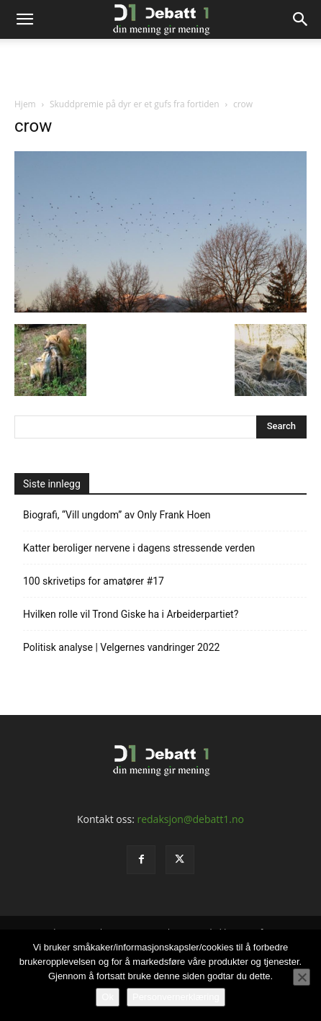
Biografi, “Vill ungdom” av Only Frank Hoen (117, 515)
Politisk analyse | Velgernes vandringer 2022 (121, 647)
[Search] (301, 19)
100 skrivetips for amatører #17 (93, 581)
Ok (107, 996)
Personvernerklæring (176, 996)
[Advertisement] (160, 64)
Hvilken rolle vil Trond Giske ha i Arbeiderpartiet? (130, 614)
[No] (301, 977)
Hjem (25, 104)
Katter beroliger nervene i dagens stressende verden (139, 548)
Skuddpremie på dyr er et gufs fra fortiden (135, 104)
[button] (24, 19)
